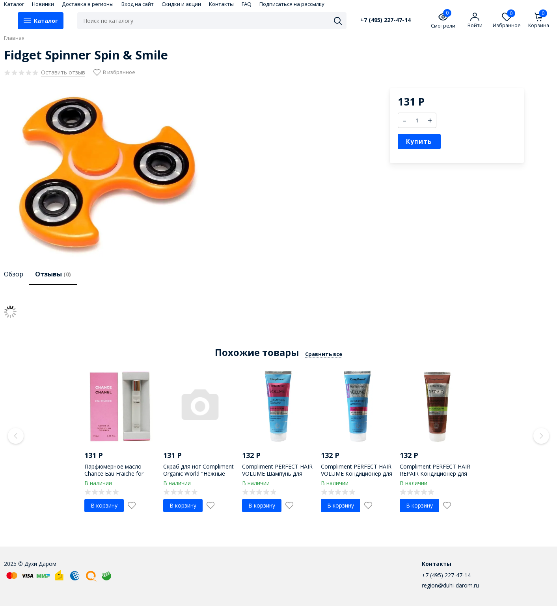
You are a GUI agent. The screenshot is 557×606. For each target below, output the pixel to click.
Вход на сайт (137, 3)
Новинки (43, 3)
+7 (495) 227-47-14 (385, 20)
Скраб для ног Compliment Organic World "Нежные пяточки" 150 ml (198, 473)
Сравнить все (323, 354)
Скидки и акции (181, 3)
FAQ (246, 3)
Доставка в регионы (88, 3)
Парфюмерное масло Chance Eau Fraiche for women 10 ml (113, 473)
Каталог (14, 3)
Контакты (221, 3)
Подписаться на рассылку (291, 3)
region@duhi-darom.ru (450, 585)
